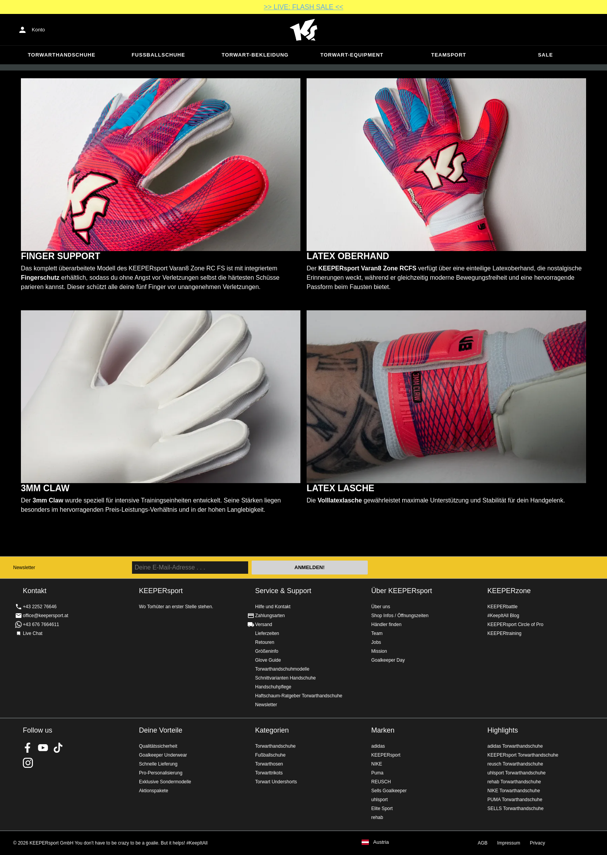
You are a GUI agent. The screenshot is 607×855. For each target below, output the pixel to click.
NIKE (376, 764)
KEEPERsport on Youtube (43, 748)
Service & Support (283, 591)
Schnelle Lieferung (158, 764)
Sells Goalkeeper (388, 790)
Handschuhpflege (273, 687)
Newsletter (24, 567)
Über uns (380, 606)
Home (303, 30)
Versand (263, 624)
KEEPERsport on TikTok (58, 748)
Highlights (502, 730)
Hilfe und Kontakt (272, 606)
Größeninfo (266, 651)
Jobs (376, 642)
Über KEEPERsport (401, 591)
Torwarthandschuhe (62, 55)
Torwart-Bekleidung (255, 55)
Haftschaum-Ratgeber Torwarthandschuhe (298, 695)
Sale (545, 55)
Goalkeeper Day (388, 660)
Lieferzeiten (267, 633)
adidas (378, 746)
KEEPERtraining (504, 633)
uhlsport (379, 799)
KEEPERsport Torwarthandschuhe (522, 755)
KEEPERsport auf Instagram (28, 763)
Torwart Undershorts (276, 781)
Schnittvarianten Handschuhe (285, 678)
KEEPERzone (509, 591)
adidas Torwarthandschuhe (515, 746)
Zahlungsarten (270, 615)
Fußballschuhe (158, 55)
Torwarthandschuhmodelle (282, 669)
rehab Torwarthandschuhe (514, 781)
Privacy (537, 843)
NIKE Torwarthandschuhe (513, 790)
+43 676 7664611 (41, 624)
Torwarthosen (269, 764)
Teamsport (448, 55)
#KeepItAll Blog (503, 615)
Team (376, 633)
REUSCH (381, 781)
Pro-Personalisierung (160, 773)
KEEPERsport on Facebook (28, 748)
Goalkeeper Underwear (163, 755)
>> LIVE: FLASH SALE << (303, 7)
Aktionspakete (153, 790)
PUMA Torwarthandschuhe (514, 799)
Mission (379, 651)
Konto (38, 30)
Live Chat (33, 633)
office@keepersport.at (45, 615)
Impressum (508, 843)
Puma (377, 773)
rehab (377, 817)
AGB (482, 843)
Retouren (264, 642)
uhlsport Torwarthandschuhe (516, 773)
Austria (381, 842)
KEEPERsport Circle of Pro (515, 624)
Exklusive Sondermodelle (165, 781)
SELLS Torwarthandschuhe (515, 808)
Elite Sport (382, 808)
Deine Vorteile (160, 730)
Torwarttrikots (269, 773)
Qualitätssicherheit (158, 746)
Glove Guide (268, 660)
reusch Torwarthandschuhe (515, 764)
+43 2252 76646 (40, 606)
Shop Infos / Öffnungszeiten (400, 615)
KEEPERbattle (502, 606)
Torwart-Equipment (351, 55)
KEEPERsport (385, 755)
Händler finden (386, 624)
